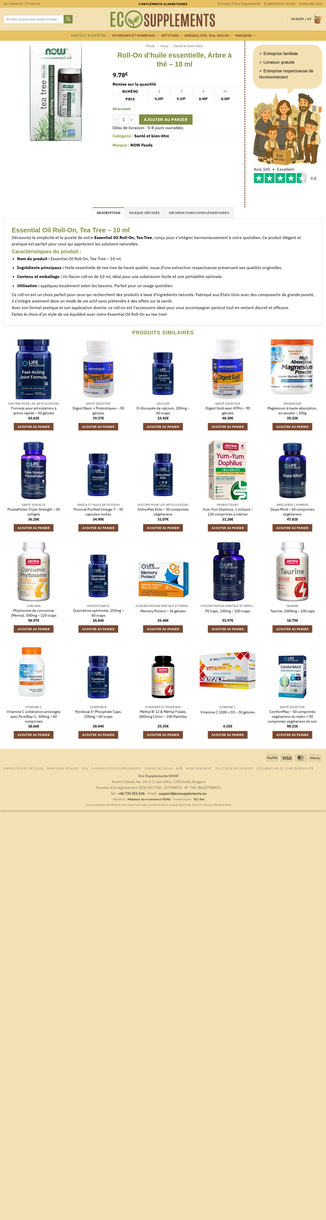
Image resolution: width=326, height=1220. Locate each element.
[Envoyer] (68, 19)
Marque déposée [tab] (144, 213)
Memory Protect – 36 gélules (163, 611)
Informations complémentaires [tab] (199, 213)
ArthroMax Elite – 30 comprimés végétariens (163, 511)
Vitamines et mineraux (135, 35)
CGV (85, 768)
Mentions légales (62, 768)
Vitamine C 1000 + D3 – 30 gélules (227, 712)
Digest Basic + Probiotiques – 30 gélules (98, 410)
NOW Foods (141, 145)
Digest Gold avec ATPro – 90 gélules (228, 410)
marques (245, 35)
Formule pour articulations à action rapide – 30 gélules (33, 410)
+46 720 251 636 (131, 793)
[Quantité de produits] (124, 119)
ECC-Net (199, 799)
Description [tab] (108, 213)
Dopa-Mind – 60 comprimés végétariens (292, 511)
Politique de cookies (234, 768)
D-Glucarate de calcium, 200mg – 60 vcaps (163, 410)
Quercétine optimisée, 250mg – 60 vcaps (98, 613)
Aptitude (171, 35)
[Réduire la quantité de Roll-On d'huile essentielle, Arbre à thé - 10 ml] (116, 119)
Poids (150, 46)
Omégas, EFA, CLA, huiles (208, 35)
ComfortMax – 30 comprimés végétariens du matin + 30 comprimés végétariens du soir (292, 716)
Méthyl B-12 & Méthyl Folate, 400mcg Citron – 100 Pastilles (163, 714)
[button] (22, 4)
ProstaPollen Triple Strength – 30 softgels (33, 511)
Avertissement (199, 768)
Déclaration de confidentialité (284, 768)
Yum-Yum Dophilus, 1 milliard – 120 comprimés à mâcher (228, 511)
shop (164, 46)
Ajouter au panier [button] (34, 427)
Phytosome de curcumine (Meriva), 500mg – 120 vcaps (34, 613)
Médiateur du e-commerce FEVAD (149, 799)
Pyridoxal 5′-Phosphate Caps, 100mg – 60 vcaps (98, 714)
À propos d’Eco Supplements (239, 4)
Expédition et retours (279, 4)
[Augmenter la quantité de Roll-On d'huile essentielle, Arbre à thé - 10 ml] (132, 119)
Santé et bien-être (90, 35)
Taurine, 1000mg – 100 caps (292, 611)
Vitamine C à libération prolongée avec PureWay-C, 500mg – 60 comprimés (33, 716)
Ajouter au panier (165, 119)
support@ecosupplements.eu (183, 793)
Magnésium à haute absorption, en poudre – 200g (292, 410)
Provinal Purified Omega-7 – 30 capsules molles (98, 511)
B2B (179, 768)
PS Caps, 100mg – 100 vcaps (227, 611)
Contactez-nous (310, 4)
